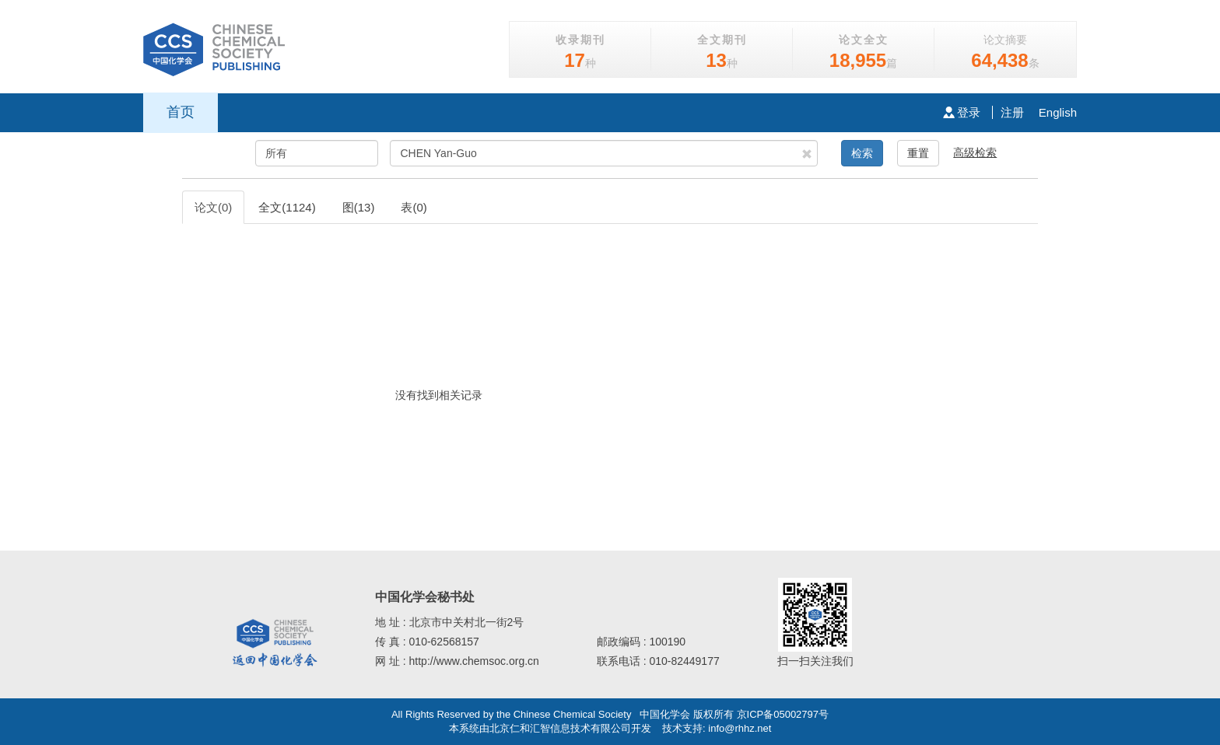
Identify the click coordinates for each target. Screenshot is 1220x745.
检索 (862, 153)
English (1058, 112)
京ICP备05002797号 (783, 714)
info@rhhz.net (739, 728)
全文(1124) (286, 207)
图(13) (358, 207)
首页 (181, 112)
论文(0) (213, 207)
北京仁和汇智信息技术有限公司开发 (570, 728)
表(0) (413, 207)
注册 (1012, 112)
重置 (918, 153)
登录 (961, 112)
